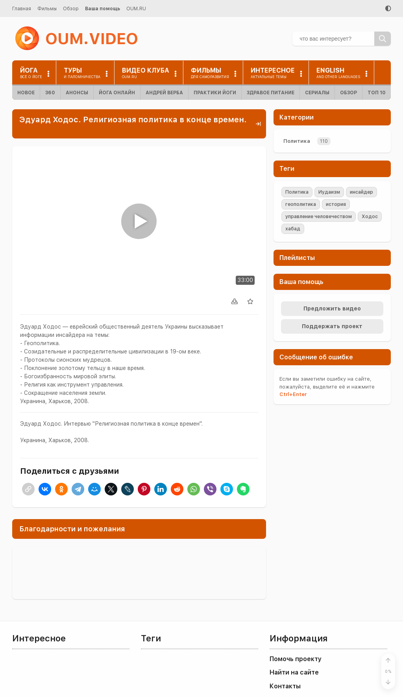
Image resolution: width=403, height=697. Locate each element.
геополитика (300, 204)
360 (50, 92)
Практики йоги (215, 92)
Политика (296, 141)
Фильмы (47, 8)
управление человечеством (318, 216)
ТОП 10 (377, 92)
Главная (21, 8)
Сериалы (317, 92)
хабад (292, 229)
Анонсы (77, 92)
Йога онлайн (117, 92)
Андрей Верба (164, 92)
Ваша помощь (102, 8)
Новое (26, 92)
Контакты (285, 686)
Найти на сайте (294, 672)
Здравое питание (270, 92)
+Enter (293, 394)
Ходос (370, 216)
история (336, 204)
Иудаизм (329, 192)
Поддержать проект (332, 326)
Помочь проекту (296, 659)
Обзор (71, 8)
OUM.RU (136, 8)
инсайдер (361, 192)
